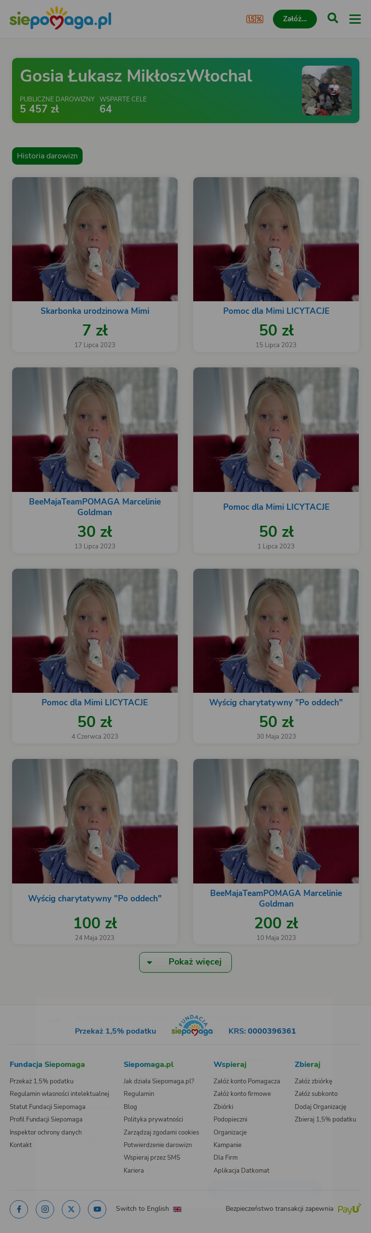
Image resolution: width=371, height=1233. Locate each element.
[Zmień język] (27, 999)
